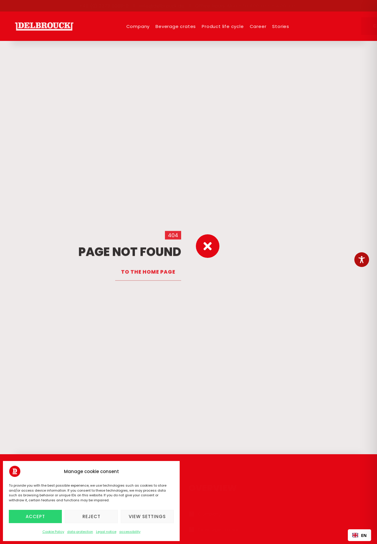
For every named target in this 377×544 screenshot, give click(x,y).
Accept (35, 516)
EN (359, 535)
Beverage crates (176, 26)
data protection (80, 531)
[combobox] (359, 535)
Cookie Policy (53, 531)
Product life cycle (223, 26)
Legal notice (106, 531)
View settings (147, 516)
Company (138, 26)
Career (258, 26)
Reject (91, 516)
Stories (280, 26)
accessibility (129, 531)
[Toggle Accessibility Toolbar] (362, 260)
